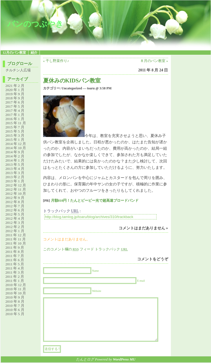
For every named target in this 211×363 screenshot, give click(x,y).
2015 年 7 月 (15, 127)
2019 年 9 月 (15, 94)
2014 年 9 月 (15, 152)
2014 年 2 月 (15, 156)
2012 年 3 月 (15, 223)
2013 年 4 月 (15, 169)
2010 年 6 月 (15, 310)
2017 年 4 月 (15, 110)
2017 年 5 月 (15, 106)
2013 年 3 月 (15, 173)
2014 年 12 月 (16, 144)
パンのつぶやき (35, 24)
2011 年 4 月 (15, 268)
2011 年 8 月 (15, 252)
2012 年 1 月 (15, 231)
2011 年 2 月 (15, 276)
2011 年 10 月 (16, 243)
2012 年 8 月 (15, 202)
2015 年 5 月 (15, 131)
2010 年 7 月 (15, 306)
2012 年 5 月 (15, 214)
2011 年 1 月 (15, 281)
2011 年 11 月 (16, 239)
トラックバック (111, 249)
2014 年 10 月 (16, 148)
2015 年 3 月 (15, 135)
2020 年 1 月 (15, 90)
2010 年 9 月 (15, 297)
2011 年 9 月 (15, 247)
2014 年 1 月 (15, 160)
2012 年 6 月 (15, 210)
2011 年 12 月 (16, 235)
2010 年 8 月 (15, 301)
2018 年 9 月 (15, 98)
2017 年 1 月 (15, 115)
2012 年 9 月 (15, 198)
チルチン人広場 (18, 70)
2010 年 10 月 (16, 293)
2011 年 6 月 (15, 260)
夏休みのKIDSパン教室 (72, 80)
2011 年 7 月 (15, 256)
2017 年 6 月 (15, 102)
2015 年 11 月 (16, 123)
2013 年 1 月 (15, 181)
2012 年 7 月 (15, 206)
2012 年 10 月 (16, 193)
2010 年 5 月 (15, 314)
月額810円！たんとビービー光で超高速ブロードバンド (95, 201)
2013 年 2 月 (15, 177)
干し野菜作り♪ (57, 61)
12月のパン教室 (14, 53)
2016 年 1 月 (15, 119)
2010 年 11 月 (16, 289)
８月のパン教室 (152, 61)
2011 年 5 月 (15, 264)
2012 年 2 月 (15, 227)
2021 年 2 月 (15, 86)
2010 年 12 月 (16, 285)
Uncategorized (72, 88)
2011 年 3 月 (15, 272)
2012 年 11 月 (16, 189)
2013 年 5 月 (15, 164)
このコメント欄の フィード (68, 249)
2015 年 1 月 (15, 140)
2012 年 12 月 (16, 185)
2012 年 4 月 (15, 218)
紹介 (34, 53)
